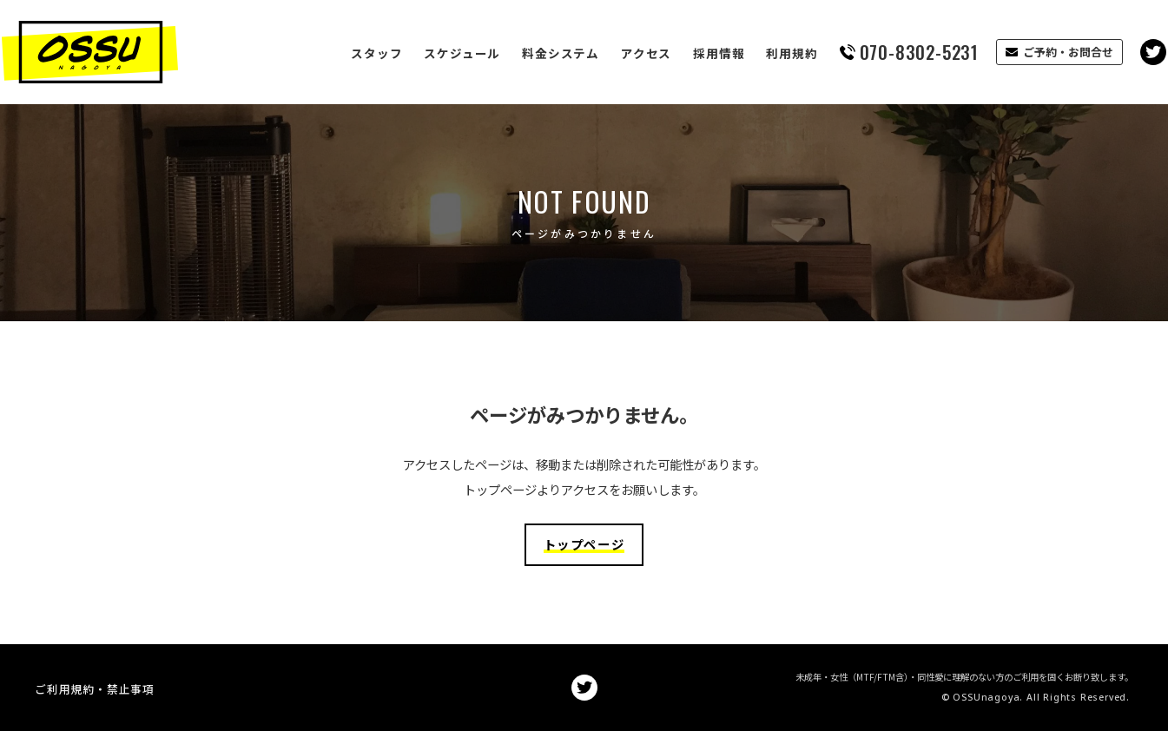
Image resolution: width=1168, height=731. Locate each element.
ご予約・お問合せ (1035, 51)
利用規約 (758, 53)
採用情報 (685, 53)
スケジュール (429, 53)
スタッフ (343, 53)
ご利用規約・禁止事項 (95, 688)
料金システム (527, 53)
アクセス (613, 53)
